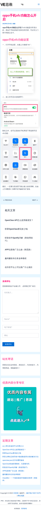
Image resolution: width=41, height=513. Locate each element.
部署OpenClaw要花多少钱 (16, 229)
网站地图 (21, 496)
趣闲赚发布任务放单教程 (15, 258)
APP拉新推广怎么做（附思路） (18, 249)
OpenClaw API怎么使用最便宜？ (19, 220)
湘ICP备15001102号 (33, 493)
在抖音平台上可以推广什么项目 (18, 267)
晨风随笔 (24, 508)
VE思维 (15, 493)
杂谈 (14, 23)
